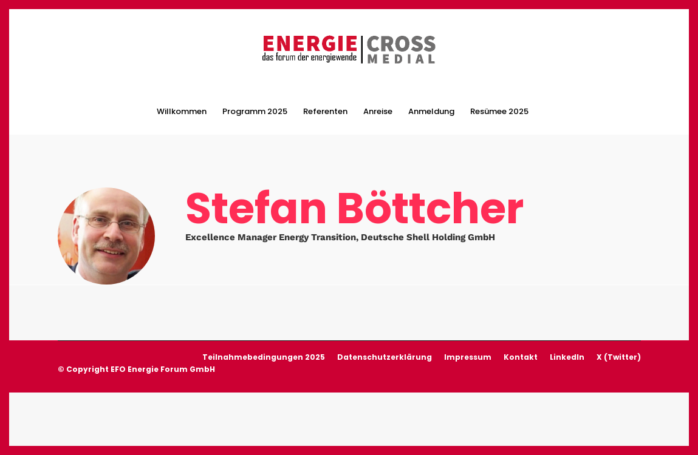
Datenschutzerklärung (384, 356)
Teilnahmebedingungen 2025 (263, 356)
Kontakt (521, 356)
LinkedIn (567, 356)
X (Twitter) (619, 356)
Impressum (467, 356)
